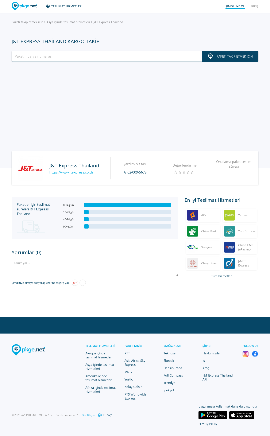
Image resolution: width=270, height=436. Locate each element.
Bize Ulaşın (87, 415)
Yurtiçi (129, 379)
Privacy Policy (207, 423)
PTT (127, 353)
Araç (205, 368)
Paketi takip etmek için (27, 22)
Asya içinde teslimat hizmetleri (68, 22)
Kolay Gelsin (133, 387)
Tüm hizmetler (221, 276)
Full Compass (173, 375)
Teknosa (169, 353)
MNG (128, 372)
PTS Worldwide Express (135, 396)
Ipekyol (168, 390)
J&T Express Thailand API (217, 377)
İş (203, 360)
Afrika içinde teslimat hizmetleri (100, 389)
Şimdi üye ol (19, 283)
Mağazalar (172, 346)
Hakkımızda (211, 353)
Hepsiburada (172, 368)
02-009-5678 (137, 172)
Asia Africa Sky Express (134, 362)
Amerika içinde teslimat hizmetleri (98, 378)
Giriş (254, 6)
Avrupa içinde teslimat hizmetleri (98, 355)
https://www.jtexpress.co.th (71, 172)
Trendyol (169, 383)
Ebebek (168, 360)
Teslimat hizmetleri (66, 6)
